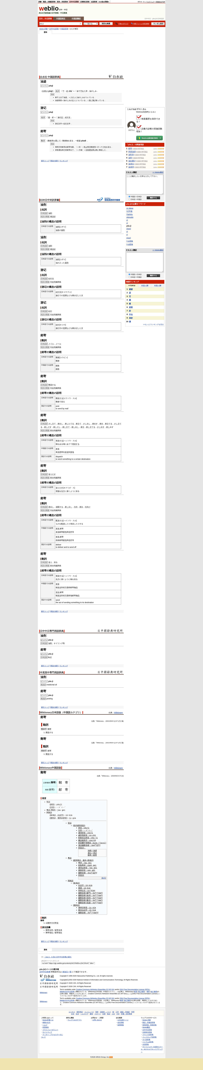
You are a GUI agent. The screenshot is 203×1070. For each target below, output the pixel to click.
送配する (59, 507)
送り (50, 562)
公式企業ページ (122, 1019)
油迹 (95, 850)
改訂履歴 (141, 990)
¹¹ (101, 899)
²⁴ (95, 892)
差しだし (57, 427)
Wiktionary (118, 713)
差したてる (69, 424)
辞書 (40, 1)
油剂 (130, 158)
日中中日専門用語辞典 (52, 631)
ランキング (63, 161)
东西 (59, 452)
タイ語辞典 (146, 1038)
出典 (93, 721)
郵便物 (65, 141)
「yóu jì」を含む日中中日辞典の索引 (57, 956)
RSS (111, 1056)
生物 (103, 1013)
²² (97, 892)
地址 (51, 931)
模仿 (80, 909)
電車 (96, 1011)
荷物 (57, 491)
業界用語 (80, 1011)
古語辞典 (94, 1)
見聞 (65, 295)
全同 (54, 282)
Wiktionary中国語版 (50, 767)
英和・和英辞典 (62, 1)
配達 (63, 524)
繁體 (48, 783)
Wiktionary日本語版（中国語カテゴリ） (61, 712)
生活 (77, 1013)
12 (115, 721)
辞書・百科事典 (126, 1013)
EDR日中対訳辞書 (49, 200)
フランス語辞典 (147, 1033)
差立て (78, 424)
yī (127, 232)
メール (58, 344)
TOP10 (131, 286)
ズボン (72, 97)
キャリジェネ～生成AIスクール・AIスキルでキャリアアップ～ (152, 1048)
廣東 (80, 870)
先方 (63, 491)
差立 (82, 427)
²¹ (91, 872)
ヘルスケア (84, 1013)
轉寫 (89, 842)
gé (93, 869)
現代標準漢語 (79, 825)
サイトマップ (47, 1031)
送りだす (52, 474)
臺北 (88, 899)
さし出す (100, 427)
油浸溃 (131, 167)
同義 (55, 430)
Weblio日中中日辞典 (67, 990)
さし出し (86, 424)
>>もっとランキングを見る (153, 324)
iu (70, 818)
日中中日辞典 (74, 1)
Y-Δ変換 (129, 244)
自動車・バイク (105, 1011)
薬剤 (63, 230)
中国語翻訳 (76, 18)
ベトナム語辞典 (147, 1041)
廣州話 (81, 867)
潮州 (52, 818)
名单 (60, 929)
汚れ (82, 91)
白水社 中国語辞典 (50, 77)
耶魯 (80, 837)
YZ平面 (129, 211)
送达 (59, 587)
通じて (58, 141)
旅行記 (60, 117)
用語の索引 (54, 161)
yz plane (129, 208)
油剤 (50, 213)
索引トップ (45, 161)
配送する (59, 520)
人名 (113, 1013)
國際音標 (85, 845)
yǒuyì (128, 238)
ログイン (150, 2)
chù (70, 91)
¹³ (95, 897)
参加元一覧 (66, 971)
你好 (131, 318)
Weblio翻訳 (146, 1026)
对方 (65, 587)
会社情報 (120, 1021)
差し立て (66, 427)
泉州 (88, 894)
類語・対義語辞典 (49, 1)
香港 (89, 860)
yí (127, 223)
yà (88, 864)
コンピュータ (89, 1011)
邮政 (57, 366)
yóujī (50, 91)
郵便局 (50, 141)
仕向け (87, 507)
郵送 (47, 732)
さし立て (52, 424)
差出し (60, 424)
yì (127, 220)
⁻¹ (96, 899)
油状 (57, 230)
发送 (57, 449)
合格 (87, 150)
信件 (70, 532)
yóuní (128, 229)
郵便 (57, 357)
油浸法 (131, 164)
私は (85, 147)
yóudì (83, 141)
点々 (73, 100)
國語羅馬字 (82, 840)
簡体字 (44, 751)
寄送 (56, 922)
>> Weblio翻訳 (157, 172)
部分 (52, 430)
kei (94, 872)
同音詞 (81, 847)
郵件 (49, 922)
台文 (84, 889)
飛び (94, 100)
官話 (48, 802)
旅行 (57, 295)
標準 (75, 860)
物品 (76, 587)
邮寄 (49, 751)
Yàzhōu (129, 214)
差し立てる (90, 427)
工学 (117, 1011)
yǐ (127, 235)
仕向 (76, 507)
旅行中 (58, 328)
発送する (59, 441)
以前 (44, 91)
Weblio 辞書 (43, 29)
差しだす (47, 427)
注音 (52, 807)
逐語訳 (53, 217)
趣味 (91, 1013)
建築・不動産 (125, 1011)
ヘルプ (45, 1024)
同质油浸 (132, 152)
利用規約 (46, 1026)
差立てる (108, 424)
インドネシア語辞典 (149, 1036)
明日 (89, 147)
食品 (108, 1013)
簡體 (46, 790)
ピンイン (44, 640)
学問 (132, 1011)
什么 (131, 314)
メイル (51, 344)
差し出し (75, 427)
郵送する (52, 385)
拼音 (52, 805)
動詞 (45, 724)
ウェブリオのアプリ (75, 1019)
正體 (44, 783)
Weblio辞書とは (48, 1019)
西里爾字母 (82, 842)
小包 (104, 147)
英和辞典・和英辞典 (149, 1024)
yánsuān (129, 217)
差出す (95, 424)
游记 (95, 852)
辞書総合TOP (160, 2)
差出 (101, 424)
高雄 (88, 902)
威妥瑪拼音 (82, 835)
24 (122, 776)
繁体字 (44, 729)
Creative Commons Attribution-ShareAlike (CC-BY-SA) (95, 988)
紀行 (50, 311)
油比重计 (132, 161)
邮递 (79, 141)
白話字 (60, 815)
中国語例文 (60, 18)
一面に (89, 100)
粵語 (48, 810)
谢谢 (131, 289)
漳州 (88, 897)
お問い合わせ (97, 1019)
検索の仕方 (46, 1021)
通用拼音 (82, 833)
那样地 (69, 596)
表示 (103, 877)
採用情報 (120, 1024)
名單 (51, 929)
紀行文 (67, 117)
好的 (131, 307)
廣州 (84, 860)
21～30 (157, 285)
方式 (53, 922)
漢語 (80, 845)
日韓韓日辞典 (84, 1)
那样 (68, 587)
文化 (72, 1013)
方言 (118, 1013)
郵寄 (49, 729)
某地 (72, 452)
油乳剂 (131, 155)
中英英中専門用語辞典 (52, 672)
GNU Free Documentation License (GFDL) (135, 988)
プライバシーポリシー (50, 1028)
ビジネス (72, 1011)
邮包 (65, 532)
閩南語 (49, 813)
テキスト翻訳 (131, 172)
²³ (95, 902)
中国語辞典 (64, 29)
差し (108, 427)
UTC (119, 721)
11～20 (144, 285)
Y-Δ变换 (129, 241)
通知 (90, 150)
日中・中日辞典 (45, 18)
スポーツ (98, 1013)
